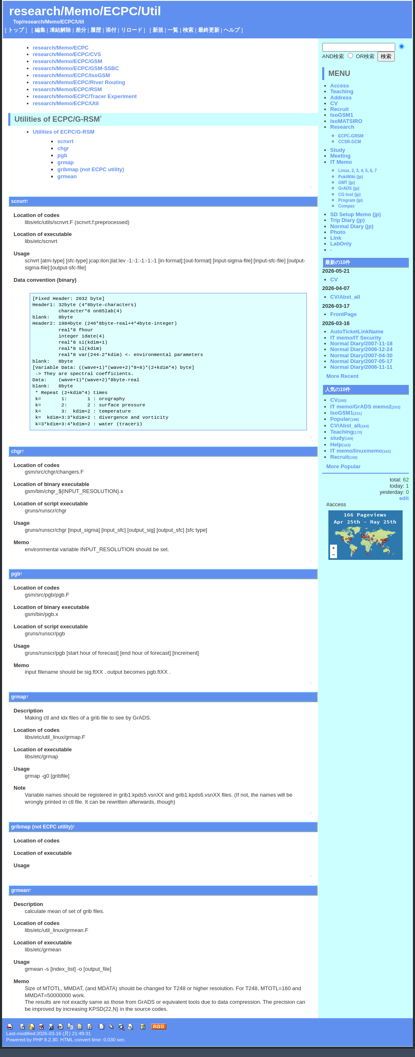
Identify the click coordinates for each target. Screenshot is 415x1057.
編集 (40, 30)
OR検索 (361, 56)
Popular (344, 419)
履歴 (95, 30)
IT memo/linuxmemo (360, 451)
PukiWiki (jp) (350, 177)
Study (337, 150)
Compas (346, 206)
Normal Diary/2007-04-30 (361, 355)
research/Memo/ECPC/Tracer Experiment (85, 96)
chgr (63, 148)
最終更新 (208, 30)
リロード (131, 30)
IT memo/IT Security (356, 338)
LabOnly (341, 244)
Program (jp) (350, 200)
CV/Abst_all (345, 297)
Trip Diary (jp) (347, 220)
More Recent (342, 376)
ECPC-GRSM (350, 136)
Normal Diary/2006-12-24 (361, 349)
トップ (16, 30)
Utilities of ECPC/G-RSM (64, 132)
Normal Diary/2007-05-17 (361, 361)
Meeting (340, 156)
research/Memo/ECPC (61, 48)
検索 (188, 30)
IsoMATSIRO (346, 121)
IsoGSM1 (342, 115)
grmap (65, 162)
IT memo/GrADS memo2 (365, 406)
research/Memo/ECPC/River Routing (79, 82)
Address (341, 97)
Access (339, 86)
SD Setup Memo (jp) (355, 214)
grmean (67, 176)
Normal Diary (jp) (352, 226)
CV (334, 103)
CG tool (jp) (349, 194)
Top (17, 22)
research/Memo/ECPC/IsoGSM (71, 75)
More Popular (343, 466)
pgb (62, 155)
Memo (52, 22)
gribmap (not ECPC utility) (90, 169)
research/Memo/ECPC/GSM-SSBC (76, 68)
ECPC (68, 22)
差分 (80, 30)
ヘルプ (232, 30)
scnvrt (65, 141)
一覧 (172, 30)
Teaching (342, 91)
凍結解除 (60, 30)
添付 (111, 30)
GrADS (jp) (348, 188)
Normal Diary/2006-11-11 (361, 367)
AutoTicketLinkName (357, 331)
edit (404, 498)
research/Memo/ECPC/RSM (67, 89)
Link (336, 238)
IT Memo (341, 162)
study (342, 438)
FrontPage (343, 314)
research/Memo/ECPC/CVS (67, 54)
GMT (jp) (346, 182)
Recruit (339, 109)
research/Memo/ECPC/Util (85, 11)
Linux (343, 170)
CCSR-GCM (349, 141)
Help (340, 444)
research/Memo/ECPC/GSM (67, 61)
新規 (158, 30)
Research (342, 127)
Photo (338, 232)
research (33, 22)
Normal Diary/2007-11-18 (361, 343)
